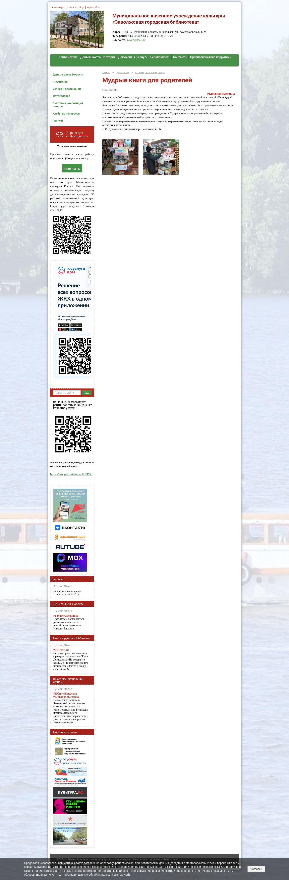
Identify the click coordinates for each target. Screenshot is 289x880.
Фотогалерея (61, 96)
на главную (58, 7)
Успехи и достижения (67, 89)
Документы (126, 57)
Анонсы (58, 120)
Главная (106, 72)
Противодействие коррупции (210, 57)
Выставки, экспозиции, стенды (68, 105)
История (109, 57)
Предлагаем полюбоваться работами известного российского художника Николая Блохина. (68, 622)
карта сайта (93, 7)
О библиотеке (67, 57)
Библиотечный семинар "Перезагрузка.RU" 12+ (67, 593)
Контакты (180, 57)
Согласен (256, 868)
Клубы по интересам (66, 113)
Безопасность (160, 57)
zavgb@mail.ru (136, 39)
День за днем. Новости (68, 74)
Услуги (143, 57)
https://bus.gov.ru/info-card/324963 (71, 474)
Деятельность (90, 57)
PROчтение (60, 81)
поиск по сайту (76, 7)
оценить (72, 168)
